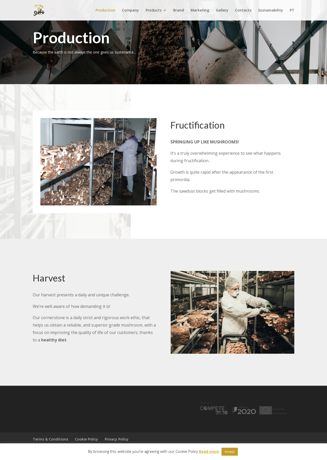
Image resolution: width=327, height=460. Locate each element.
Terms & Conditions (50, 439)
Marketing (200, 10)
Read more (209, 451)
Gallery (222, 10)
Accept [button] (230, 451)
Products (153, 10)
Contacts (243, 10)
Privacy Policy (117, 439)
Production (105, 10)
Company (130, 10)
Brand (178, 10)
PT (292, 10)
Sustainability (270, 10)
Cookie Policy (86, 439)
